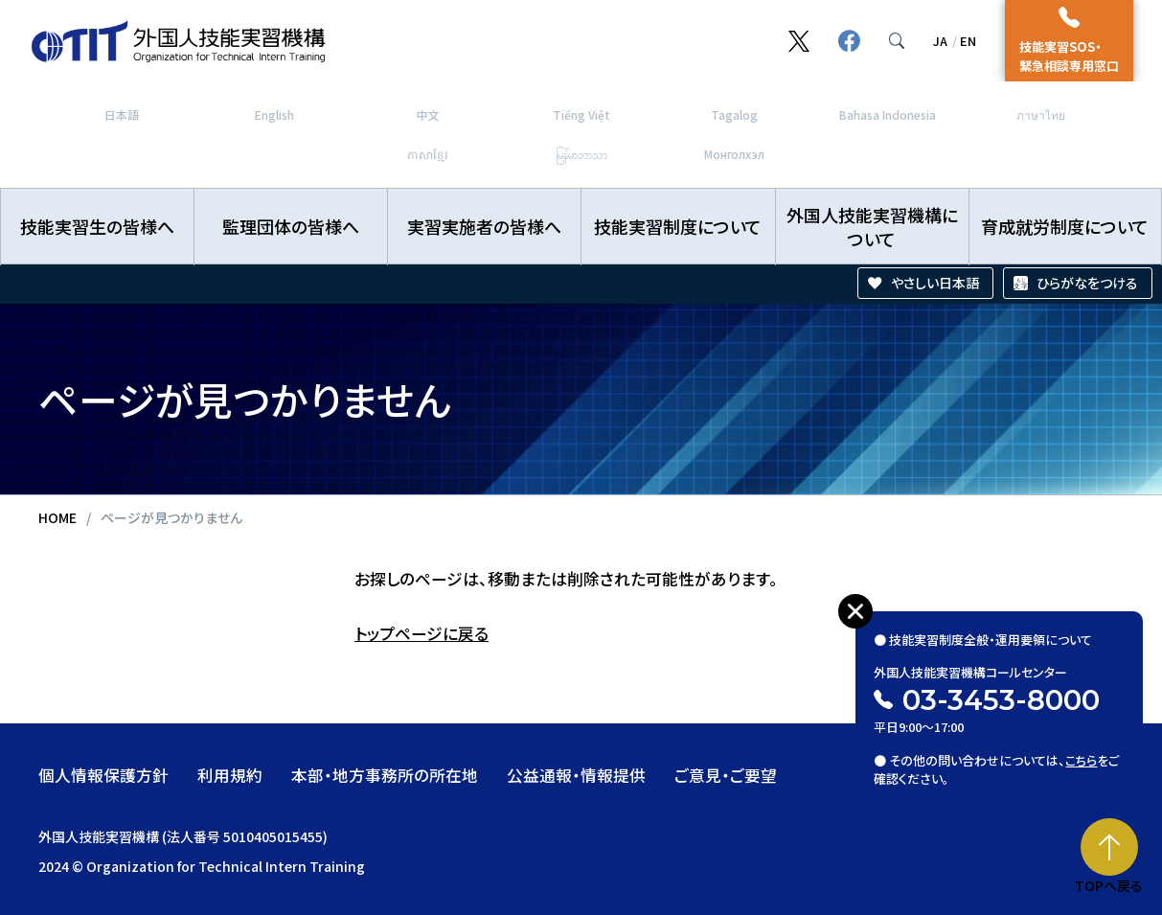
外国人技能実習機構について (872, 226)
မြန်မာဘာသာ (581, 154)
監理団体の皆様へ (290, 226)
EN (968, 41)
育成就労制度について (1065, 226)
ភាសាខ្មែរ (427, 154)
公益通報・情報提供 (576, 775)
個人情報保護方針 (103, 775)
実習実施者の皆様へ (484, 226)
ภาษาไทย (1040, 114)
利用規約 (229, 775)
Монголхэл (734, 154)
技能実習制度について (678, 226)
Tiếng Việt (581, 114)
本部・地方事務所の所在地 (384, 775)
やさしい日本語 (935, 282)
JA (940, 41)
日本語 (121, 114)
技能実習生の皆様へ (97, 226)
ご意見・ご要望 (725, 775)
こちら (1082, 755)
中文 (428, 114)
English (274, 114)
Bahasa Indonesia (887, 114)
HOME (57, 517)
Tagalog (734, 114)
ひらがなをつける (1087, 282)
